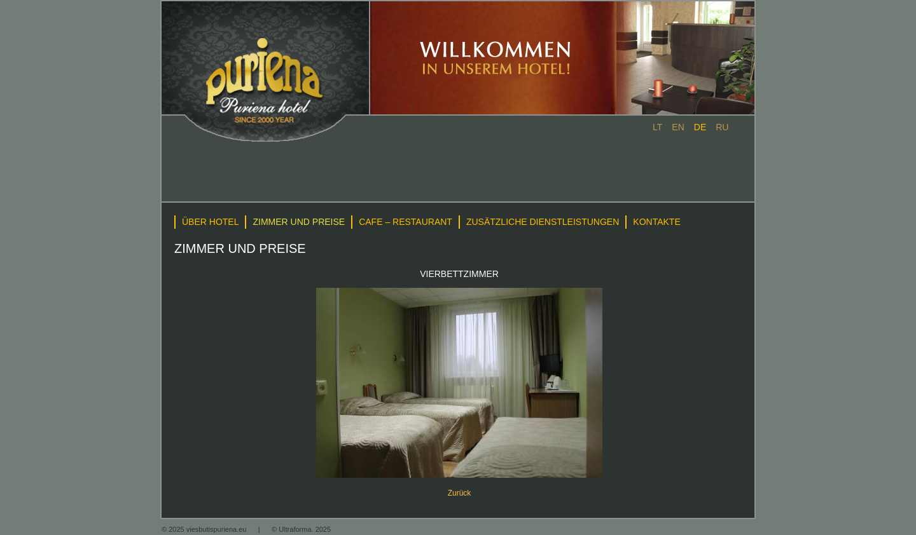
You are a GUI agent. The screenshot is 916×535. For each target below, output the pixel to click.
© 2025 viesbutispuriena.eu (205, 529)
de (700, 127)
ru (722, 127)
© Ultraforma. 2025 (301, 529)
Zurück (459, 493)
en (678, 127)
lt (657, 127)
